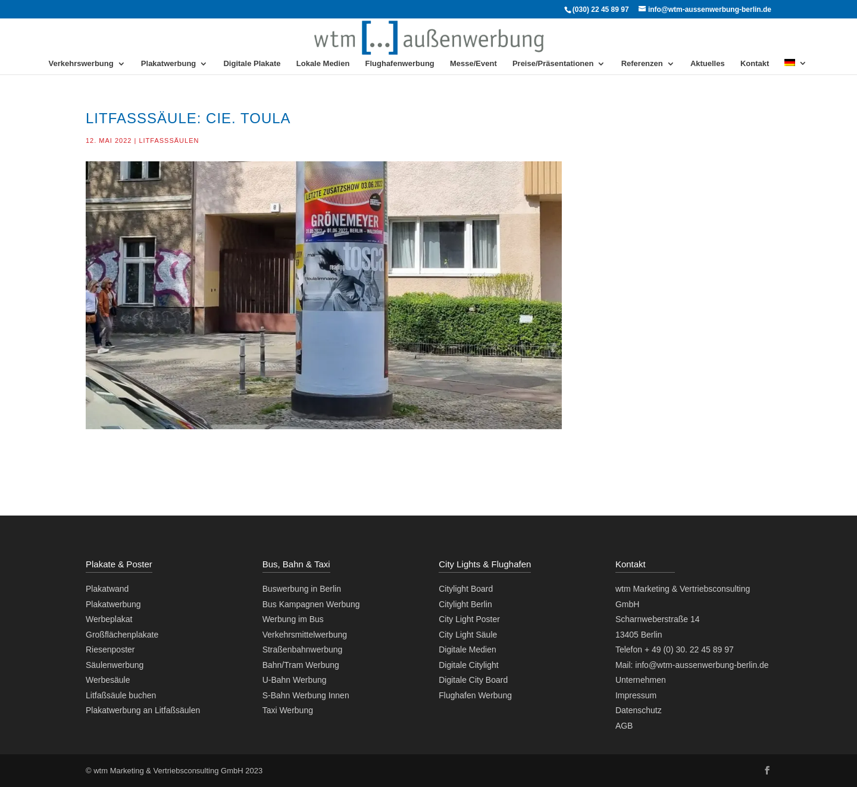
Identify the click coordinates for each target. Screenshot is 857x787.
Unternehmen (640, 680)
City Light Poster (469, 619)
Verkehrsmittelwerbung (304, 634)
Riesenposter (110, 649)
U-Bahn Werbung (294, 680)
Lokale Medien (323, 64)
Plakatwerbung (168, 64)
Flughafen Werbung (475, 695)
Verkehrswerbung (81, 64)
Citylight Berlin (465, 604)
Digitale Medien (467, 649)
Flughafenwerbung (399, 64)
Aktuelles (707, 64)
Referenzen (642, 64)
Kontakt (754, 64)
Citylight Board (466, 589)
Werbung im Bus (293, 619)
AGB (624, 725)
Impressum (635, 695)
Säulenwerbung (114, 665)
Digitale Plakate (251, 64)
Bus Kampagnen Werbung (311, 604)
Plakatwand (107, 589)
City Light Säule (468, 634)
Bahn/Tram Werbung (300, 665)
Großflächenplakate (122, 634)
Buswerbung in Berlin (301, 589)
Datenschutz (638, 710)
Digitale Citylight (468, 665)
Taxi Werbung (287, 710)
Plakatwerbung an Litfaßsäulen (143, 710)
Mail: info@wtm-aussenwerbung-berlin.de (692, 665)
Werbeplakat (109, 619)
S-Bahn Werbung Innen (305, 695)
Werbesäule (108, 680)
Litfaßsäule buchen (121, 695)
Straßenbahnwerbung (302, 649)
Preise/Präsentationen (553, 64)
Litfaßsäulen (169, 140)
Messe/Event (473, 64)
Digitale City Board (473, 680)
